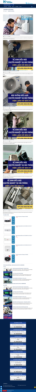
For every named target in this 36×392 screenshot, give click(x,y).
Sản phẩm (9, 6)
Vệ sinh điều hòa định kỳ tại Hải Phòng (8, 139)
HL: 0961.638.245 (18, 341)
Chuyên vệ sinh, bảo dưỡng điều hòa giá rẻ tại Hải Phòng (11, 209)
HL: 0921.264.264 (18, 364)
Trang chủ (5, 6)
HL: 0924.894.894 (18, 333)
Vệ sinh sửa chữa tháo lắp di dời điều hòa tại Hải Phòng (11, 70)
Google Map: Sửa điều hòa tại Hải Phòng (10, 386)
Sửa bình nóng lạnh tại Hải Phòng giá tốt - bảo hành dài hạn (20, 268)
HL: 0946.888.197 (18, 379)
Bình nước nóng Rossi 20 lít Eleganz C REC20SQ (22, 254)
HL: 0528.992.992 (18, 326)
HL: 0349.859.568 (18, 357)
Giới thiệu (17, 6)
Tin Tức (20, 6)
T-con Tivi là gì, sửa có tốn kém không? (18, 273)
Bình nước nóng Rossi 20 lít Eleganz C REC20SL (22, 216)
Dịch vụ (13, 6)
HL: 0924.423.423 (18, 371)
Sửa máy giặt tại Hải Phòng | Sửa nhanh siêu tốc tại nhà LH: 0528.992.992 (14, 283)
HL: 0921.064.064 (18, 349)
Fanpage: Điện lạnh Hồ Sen (22, 385)
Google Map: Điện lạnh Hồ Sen (8, 385)
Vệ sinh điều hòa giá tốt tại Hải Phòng (8, 173)
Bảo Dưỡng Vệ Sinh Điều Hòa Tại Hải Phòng (9, 106)
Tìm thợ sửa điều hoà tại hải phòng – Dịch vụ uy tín (19, 278)
